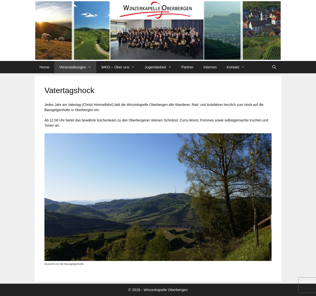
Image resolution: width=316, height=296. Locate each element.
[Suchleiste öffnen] (274, 67)
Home (44, 67)
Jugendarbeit (161, 67)
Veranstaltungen (77, 67)
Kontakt (238, 67)
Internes (210, 67)
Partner (187, 67)
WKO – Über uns (120, 67)
